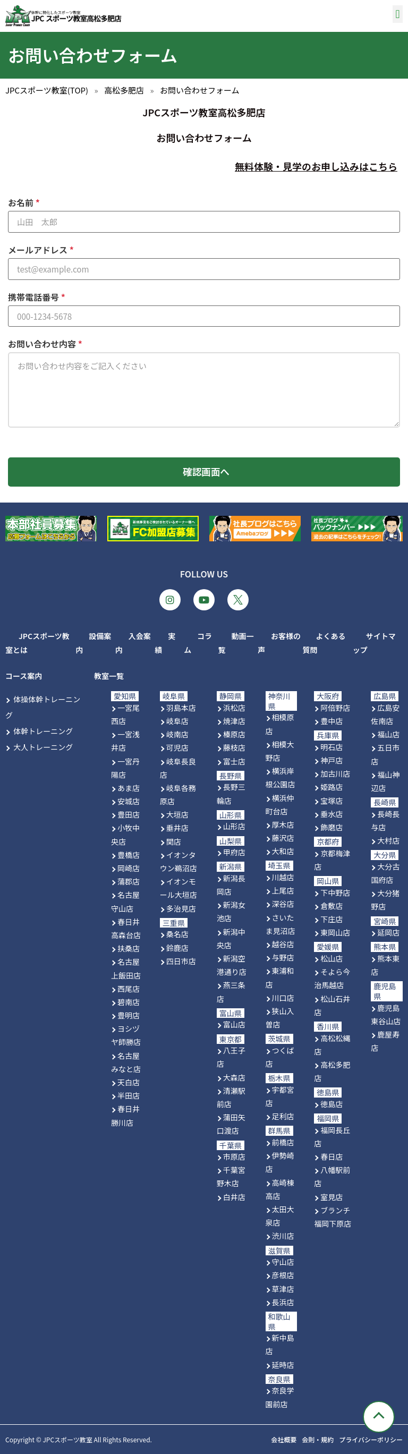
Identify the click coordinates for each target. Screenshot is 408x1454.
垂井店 (177, 828)
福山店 (388, 734)
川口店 (283, 997)
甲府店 (234, 852)
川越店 (283, 877)
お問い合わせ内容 (43, 343)
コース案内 (23, 675)
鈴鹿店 (177, 947)
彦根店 (283, 1275)
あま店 (128, 788)
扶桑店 (128, 948)
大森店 (234, 1077)
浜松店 (234, 707)
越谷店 (283, 944)
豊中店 (331, 721)
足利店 (283, 1116)
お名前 (22, 202)
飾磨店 (331, 827)
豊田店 (128, 814)
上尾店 (283, 890)
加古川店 (335, 773)
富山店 (234, 1024)
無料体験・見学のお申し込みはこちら (316, 166)
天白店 (128, 1082)
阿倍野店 (335, 707)
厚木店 (283, 824)
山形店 (234, 826)
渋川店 (283, 1235)
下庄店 (331, 919)
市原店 (234, 1156)
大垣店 (177, 814)
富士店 (234, 761)
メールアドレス (39, 249)
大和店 (283, 851)
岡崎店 (128, 868)
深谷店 (283, 904)
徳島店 (331, 1104)
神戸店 (331, 760)
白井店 (234, 1197)
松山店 (331, 958)
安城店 (128, 801)
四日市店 (181, 961)
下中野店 (335, 892)
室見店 (331, 1197)
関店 (173, 841)
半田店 (128, 1095)
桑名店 (177, 934)
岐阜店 (177, 721)
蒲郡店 (128, 881)
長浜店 (283, 1302)
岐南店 (177, 734)
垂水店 (331, 814)
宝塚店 (331, 800)
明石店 (331, 747)
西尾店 (128, 988)
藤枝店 (234, 747)
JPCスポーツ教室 (67, 1439)
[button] (398, 14)
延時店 (283, 1364)
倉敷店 (331, 905)
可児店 (177, 747)
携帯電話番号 (34, 297)
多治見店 (181, 908)
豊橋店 (128, 854)
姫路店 (331, 786)
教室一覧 (109, 675)
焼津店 (234, 721)
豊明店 (128, 1015)
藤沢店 (283, 837)
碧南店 (128, 1002)
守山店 (283, 1261)
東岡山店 (335, 932)
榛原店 (234, 734)
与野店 (283, 957)
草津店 (283, 1288)
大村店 (388, 840)
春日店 (331, 1156)
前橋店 (283, 1142)
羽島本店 (181, 707)
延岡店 (388, 932)
